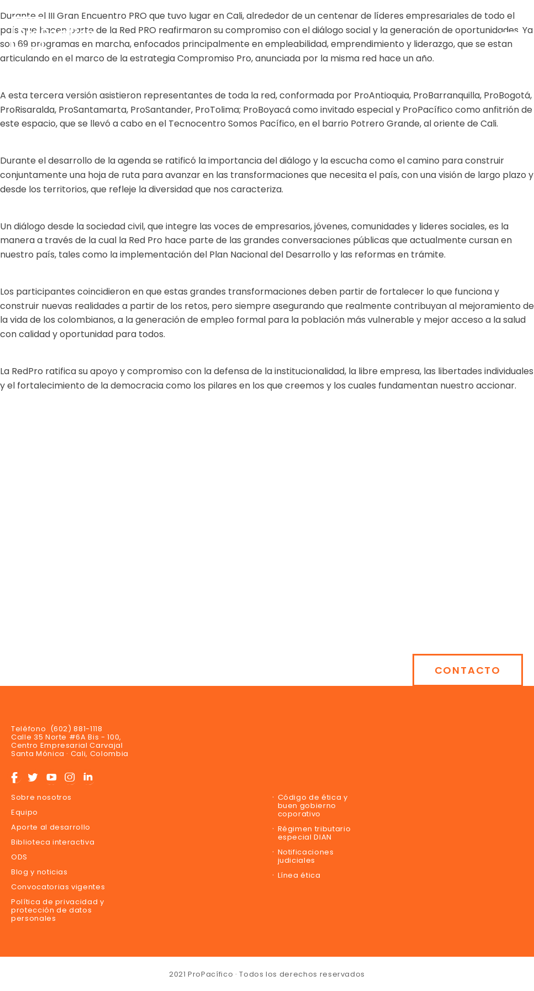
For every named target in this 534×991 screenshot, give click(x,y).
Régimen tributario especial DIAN (314, 833)
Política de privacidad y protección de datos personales (57, 910)
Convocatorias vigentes (58, 887)
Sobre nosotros (41, 797)
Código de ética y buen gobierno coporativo (313, 805)
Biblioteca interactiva (52, 842)
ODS (19, 857)
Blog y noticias (39, 872)
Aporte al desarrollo (51, 827)
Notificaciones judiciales (306, 856)
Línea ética (299, 875)
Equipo (24, 812)
